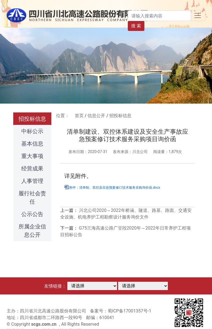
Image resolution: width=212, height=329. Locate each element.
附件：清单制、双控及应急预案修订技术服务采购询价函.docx (114, 187)
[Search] (159, 15)
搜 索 (136, 25)
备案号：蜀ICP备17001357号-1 (120, 311)
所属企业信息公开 (32, 230)
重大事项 (32, 156)
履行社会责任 (32, 197)
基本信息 (32, 143)
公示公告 (32, 214)
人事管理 (32, 181)
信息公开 (96, 115)
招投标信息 (32, 118)
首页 (79, 115)
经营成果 (32, 168)
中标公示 (32, 131)
